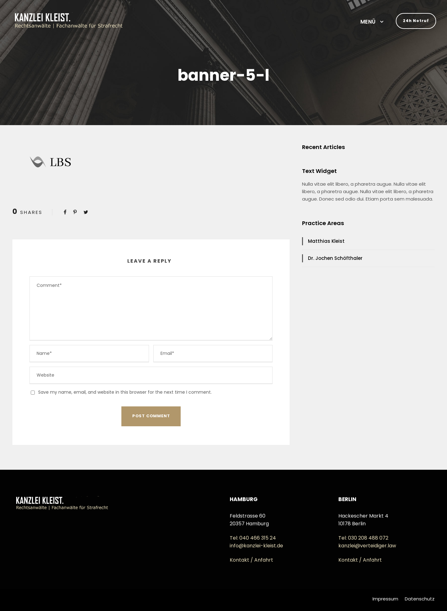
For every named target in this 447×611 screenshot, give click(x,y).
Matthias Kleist (326, 241)
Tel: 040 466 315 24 (253, 537)
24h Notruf (416, 20)
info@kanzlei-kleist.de (256, 545)
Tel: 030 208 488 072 (363, 537)
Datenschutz (420, 598)
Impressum (385, 598)
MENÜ (368, 21)
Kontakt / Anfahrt (251, 559)
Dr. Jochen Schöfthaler (335, 258)
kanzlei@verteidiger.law (367, 545)
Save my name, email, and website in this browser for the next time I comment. (125, 392)
